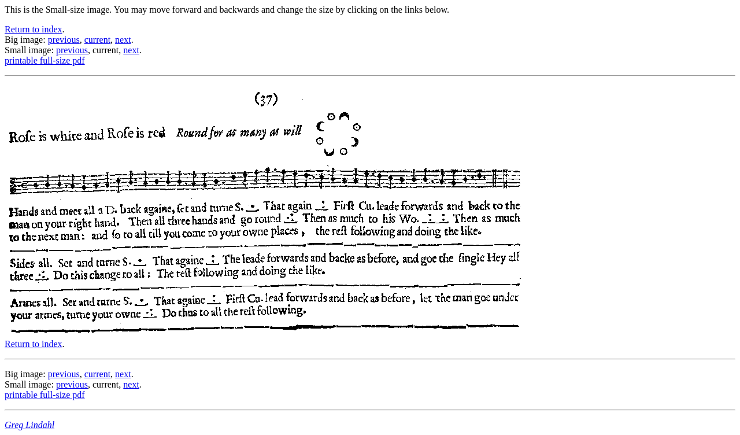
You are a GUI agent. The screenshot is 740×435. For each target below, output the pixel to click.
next (123, 40)
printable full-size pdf (45, 60)
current (97, 40)
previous (64, 40)
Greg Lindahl (29, 425)
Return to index (33, 29)
